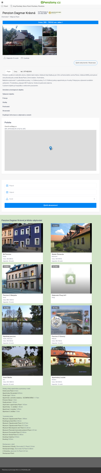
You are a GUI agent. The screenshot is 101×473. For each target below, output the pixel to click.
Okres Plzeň (27, 6)
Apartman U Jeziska (9, 409)
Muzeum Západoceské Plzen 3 (13, 423)
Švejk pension (7, 402)
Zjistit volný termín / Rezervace (86, 63)
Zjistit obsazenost (50, 205)
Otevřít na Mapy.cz (11, 126)
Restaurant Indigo (8, 449)
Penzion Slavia (7, 400)
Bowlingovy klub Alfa (9, 421)
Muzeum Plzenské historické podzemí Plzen (17, 430)
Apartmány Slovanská (10, 393)
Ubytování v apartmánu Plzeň (12, 404)
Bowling (5, 439)
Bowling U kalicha (8, 437)
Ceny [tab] (15, 71)
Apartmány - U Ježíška (10, 407)
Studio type (6, 395)
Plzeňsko (34, 6)
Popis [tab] (8, 71)
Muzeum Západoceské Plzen (12, 419)
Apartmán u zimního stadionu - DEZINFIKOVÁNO (18, 398)
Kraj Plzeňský (17, 6)
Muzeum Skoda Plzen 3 (10, 434)
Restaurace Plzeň (8, 453)
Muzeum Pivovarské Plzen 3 (12, 432)
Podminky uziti (26, 470)
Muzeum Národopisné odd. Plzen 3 (14, 428)
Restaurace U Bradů (9, 446)
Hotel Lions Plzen (8, 391)
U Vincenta (6, 451)
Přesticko (41, 6)
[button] (50, 148)
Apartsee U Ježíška (9, 411)
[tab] (26, 71)
